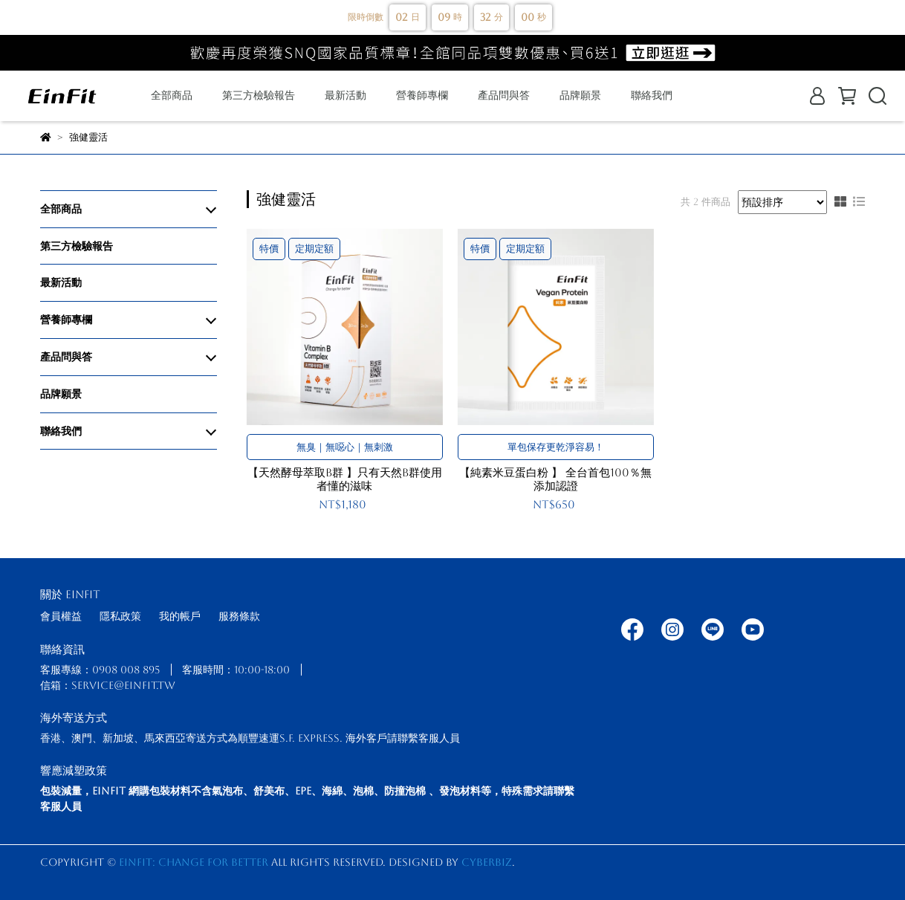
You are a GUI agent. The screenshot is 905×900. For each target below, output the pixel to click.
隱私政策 (120, 616)
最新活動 (345, 95)
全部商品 (171, 95)
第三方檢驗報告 (258, 95)
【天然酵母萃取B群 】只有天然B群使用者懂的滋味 (344, 479)
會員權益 (61, 616)
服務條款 (239, 616)
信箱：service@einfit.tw (107, 685)
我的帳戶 (180, 616)
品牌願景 (580, 95)
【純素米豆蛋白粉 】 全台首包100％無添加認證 (555, 479)
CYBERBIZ (486, 862)
